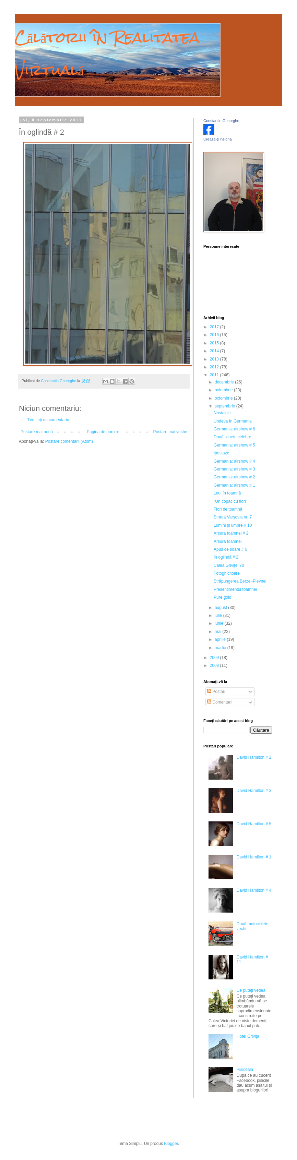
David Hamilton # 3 (254, 790)
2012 (215, 367)
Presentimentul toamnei (235, 589)
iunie (220, 623)
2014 (215, 351)
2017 (215, 327)
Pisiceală (245, 1069)
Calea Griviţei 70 (229, 565)
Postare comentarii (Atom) (69, 441)
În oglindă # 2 (226, 557)
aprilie (221, 639)
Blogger (171, 1143)
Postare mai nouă (37, 431)
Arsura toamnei (227, 541)
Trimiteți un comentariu (48, 419)
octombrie (224, 398)
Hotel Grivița (248, 1036)
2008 (215, 665)
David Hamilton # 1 (254, 857)
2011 (215, 375)
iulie (219, 615)
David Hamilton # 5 (254, 823)
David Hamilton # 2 (254, 757)
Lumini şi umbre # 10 (233, 525)
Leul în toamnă (227, 493)
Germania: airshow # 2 (234, 477)
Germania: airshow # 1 (234, 485)
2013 (215, 359)
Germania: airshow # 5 (234, 445)
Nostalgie (222, 413)
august (221, 607)
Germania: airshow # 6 (234, 429)
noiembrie (224, 390)
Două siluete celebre (232, 437)
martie (221, 647)
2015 (215, 343)
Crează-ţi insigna (217, 139)
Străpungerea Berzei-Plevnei (240, 581)
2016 (215, 334)
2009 (215, 657)
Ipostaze (221, 453)
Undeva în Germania (233, 421)
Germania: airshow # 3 (234, 469)
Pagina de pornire (103, 431)
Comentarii (219, 702)
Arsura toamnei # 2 (231, 533)
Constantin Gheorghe (221, 121)
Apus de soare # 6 (230, 549)
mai (219, 631)
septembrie (225, 406)
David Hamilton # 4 (254, 890)
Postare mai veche (170, 431)
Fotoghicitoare (227, 573)
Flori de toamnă (228, 509)
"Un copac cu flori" (230, 501)
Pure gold (222, 597)
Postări (216, 691)
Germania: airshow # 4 (234, 461)
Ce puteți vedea (251, 990)
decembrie (225, 382)
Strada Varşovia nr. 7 (233, 517)
